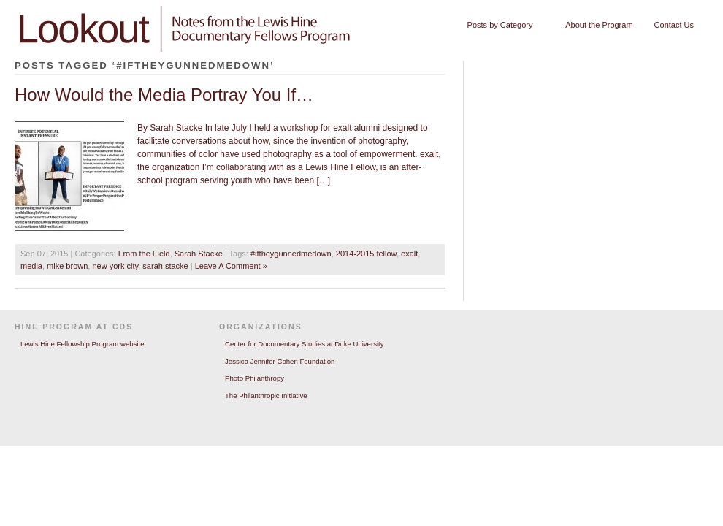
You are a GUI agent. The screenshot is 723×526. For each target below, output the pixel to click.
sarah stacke (165, 266)
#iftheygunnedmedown (291, 253)
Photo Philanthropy (254, 378)
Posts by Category (503, 25)
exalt (409, 253)
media (31, 266)
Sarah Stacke (199, 253)
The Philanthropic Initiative (266, 396)
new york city (115, 266)
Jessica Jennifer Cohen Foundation (279, 361)
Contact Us (674, 24)
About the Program (598, 24)
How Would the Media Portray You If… (164, 94)
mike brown (67, 266)
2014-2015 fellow (366, 253)
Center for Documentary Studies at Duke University (304, 344)
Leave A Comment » (231, 266)
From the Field (144, 253)
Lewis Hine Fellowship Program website (82, 344)
